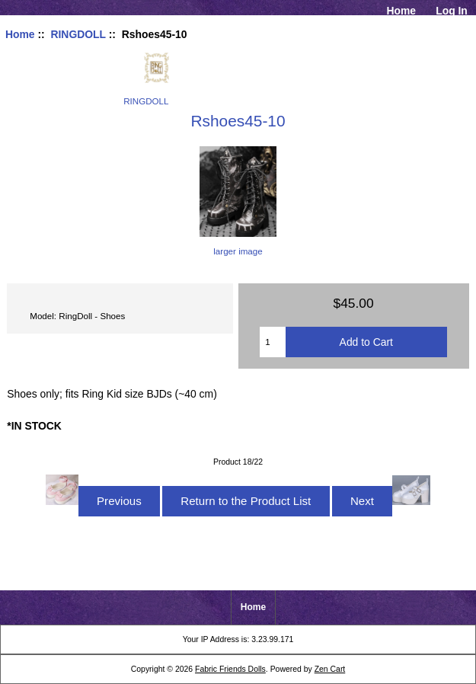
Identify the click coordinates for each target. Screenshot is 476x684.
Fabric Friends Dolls (230, 669)
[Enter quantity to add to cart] (272, 342)
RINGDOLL (77, 34)
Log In (452, 11)
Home (401, 11)
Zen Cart (330, 669)
